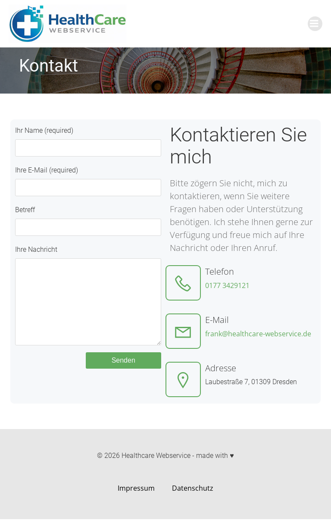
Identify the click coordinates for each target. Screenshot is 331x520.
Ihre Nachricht (88, 304)
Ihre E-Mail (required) (88, 181)
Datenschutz (192, 489)
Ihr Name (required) (88, 141)
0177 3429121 (227, 285)
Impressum (136, 489)
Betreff (88, 221)
